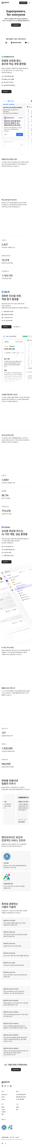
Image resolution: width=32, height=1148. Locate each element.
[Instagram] (8, 1086)
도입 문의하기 (23, 3)
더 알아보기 (6, 91)
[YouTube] (11, 1086)
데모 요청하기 (17, 327)
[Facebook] (5, 1086)
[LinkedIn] (2, 1086)
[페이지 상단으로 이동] (4, 1120)
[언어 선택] (2, 1143)
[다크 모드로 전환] (5, 1143)
